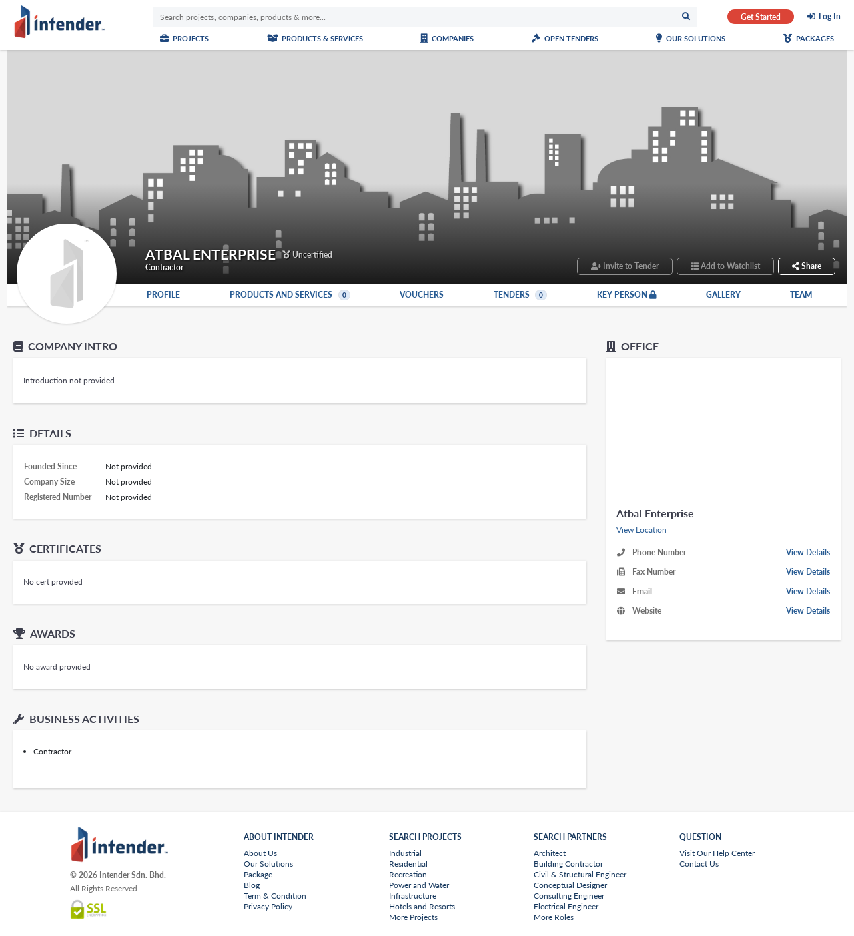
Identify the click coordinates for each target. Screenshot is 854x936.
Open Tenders (565, 38)
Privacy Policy (268, 906)
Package (258, 874)
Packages (808, 38)
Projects (184, 38)
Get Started (761, 17)
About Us (260, 853)
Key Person (627, 295)
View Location (641, 530)
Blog (252, 885)
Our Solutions (690, 38)
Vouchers (422, 295)
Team (801, 295)
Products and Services (290, 295)
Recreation (408, 874)
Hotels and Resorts (422, 906)
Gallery (723, 295)
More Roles (554, 917)
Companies (447, 38)
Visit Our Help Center (717, 853)
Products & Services (315, 38)
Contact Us (699, 864)
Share (806, 266)
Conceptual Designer (570, 885)
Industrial (405, 853)
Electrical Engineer (566, 906)
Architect (550, 853)
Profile (163, 295)
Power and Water (419, 885)
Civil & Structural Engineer (580, 874)
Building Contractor (568, 864)
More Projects (413, 917)
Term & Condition (275, 896)
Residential (408, 864)
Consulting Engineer (569, 896)
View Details (808, 552)
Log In (830, 16)
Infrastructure (412, 896)
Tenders (521, 295)
